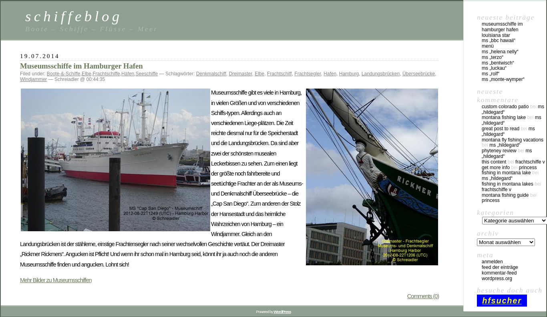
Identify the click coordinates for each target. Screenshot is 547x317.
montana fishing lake (504, 117)
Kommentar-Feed (499, 273)
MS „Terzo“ (492, 57)
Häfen (127, 74)
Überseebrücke (418, 74)
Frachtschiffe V (530, 162)
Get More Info (496, 167)
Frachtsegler (307, 74)
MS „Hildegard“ (504, 145)
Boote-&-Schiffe (63, 74)
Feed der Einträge (500, 267)
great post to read (500, 128)
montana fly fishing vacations (512, 140)
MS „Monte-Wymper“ (503, 79)
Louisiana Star (496, 35)
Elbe (86, 74)
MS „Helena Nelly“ (500, 52)
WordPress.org (497, 278)
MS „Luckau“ (494, 68)
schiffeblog (73, 16)
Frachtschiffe (106, 74)
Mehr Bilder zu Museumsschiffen (55, 280)
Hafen (330, 74)
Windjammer (33, 79)
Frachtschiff (279, 74)
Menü (488, 46)
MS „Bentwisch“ (498, 63)
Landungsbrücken (381, 74)
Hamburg (349, 74)
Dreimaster (240, 74)
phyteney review (499, 150)
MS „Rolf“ (490, 74)
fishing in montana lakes (507, 184)
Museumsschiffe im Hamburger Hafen (81, 66)
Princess (528, 167)
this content (494, 162)
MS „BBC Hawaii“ (498, 40)
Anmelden (492, 262)
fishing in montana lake (506, 173)
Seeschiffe (146, 74)
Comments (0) (423, 296)
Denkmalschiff (211, 74)
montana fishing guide (505, 195)
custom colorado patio (505, 106)
